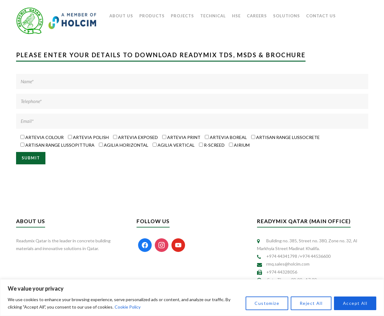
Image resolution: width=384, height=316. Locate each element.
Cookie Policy (128, 307)
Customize (267, 303)
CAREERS (257, 15)
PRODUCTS (152, 15)
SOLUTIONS (286, 15)
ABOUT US (121, 15)
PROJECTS (182, 15)
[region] (192, 297)
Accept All (355, 303)
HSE (236, 15)
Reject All (311, 303)
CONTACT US (321, 15)
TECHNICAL (213, 15)
